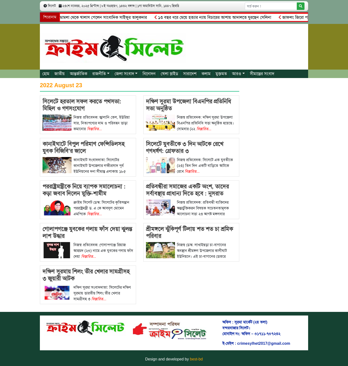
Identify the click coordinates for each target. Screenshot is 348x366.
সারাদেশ (189, 73)
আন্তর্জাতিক (78, 73)
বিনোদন (149, 73)
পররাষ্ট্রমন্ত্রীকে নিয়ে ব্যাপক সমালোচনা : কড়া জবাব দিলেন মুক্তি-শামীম (84, 190)
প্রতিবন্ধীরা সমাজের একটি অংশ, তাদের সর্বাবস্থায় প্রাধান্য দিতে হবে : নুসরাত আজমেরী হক (187, 193)
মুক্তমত (221, 73)
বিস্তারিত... (94, 129)
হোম (45, 73)
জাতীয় (59, 73)
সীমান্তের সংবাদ (262, 73)
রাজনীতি (99, 73)
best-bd (196, 359)
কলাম (206, 73)
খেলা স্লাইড (169, 73)
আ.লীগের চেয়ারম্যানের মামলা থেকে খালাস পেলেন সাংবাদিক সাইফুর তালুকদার (84, 17)
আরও (236, 73)
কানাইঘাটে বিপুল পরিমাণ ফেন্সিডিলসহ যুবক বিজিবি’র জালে (83, 147)
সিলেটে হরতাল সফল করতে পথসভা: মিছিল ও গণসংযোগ (82, 105)
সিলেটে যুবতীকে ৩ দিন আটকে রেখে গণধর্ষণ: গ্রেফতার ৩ (184, 147)
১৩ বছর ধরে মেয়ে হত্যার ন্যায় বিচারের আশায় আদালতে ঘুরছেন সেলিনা (214, 17)
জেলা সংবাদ (124, 73)
